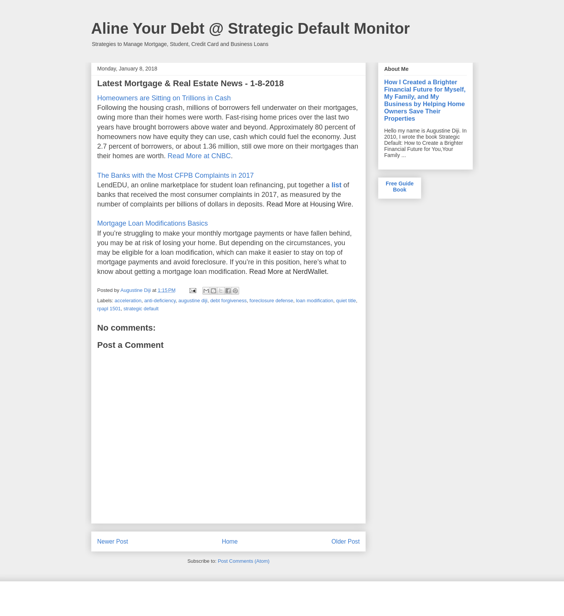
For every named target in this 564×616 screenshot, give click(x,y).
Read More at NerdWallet (287, 271)
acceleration (128, 300)
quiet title (346, 300)
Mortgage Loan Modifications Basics (152, 223)
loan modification (314, 300)
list (336, 185)
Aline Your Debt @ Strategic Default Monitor (250, 28)
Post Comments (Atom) (243, 561)
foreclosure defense (271, 300)
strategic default (141, 308)
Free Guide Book (400, 186)
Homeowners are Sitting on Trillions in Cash (164, 98)
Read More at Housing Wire (308, 204)
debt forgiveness (228, 300)
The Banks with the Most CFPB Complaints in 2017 (175, 175)
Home (230, 541)
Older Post (345, 541)
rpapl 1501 (109, 308)
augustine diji (192, 300)
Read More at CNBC (199, 156)
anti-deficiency (160, 300)
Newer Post (112, 541)
